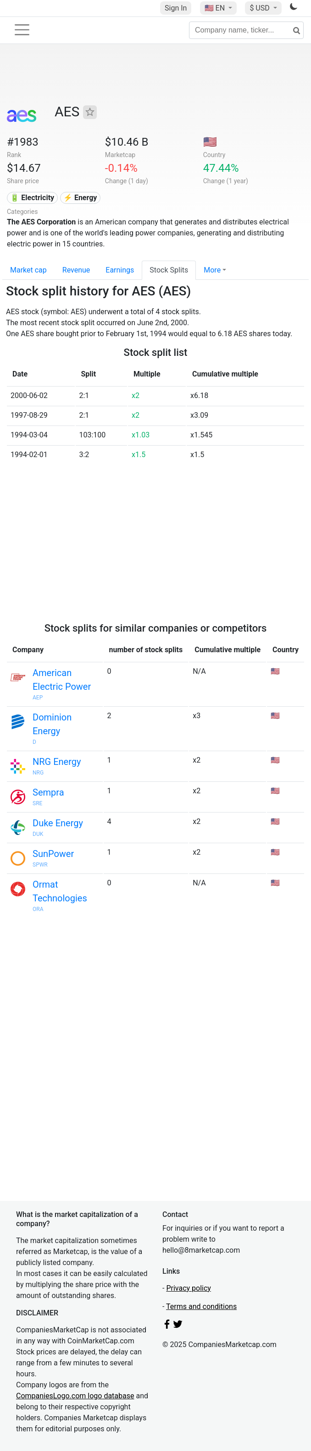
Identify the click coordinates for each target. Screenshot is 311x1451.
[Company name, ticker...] (246, 30)
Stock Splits (169, 270)
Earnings (120, 270)
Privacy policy (188, 1288)
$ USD (260, 8)
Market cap (28, 270)
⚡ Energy (80, 197)
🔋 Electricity (32, 197)
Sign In (176, 8)
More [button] (212, 270)
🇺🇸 (216, 8)
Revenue (76, 270)
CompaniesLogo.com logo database (75, 1395)
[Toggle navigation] (22, 30)
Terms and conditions (201, 1306)
